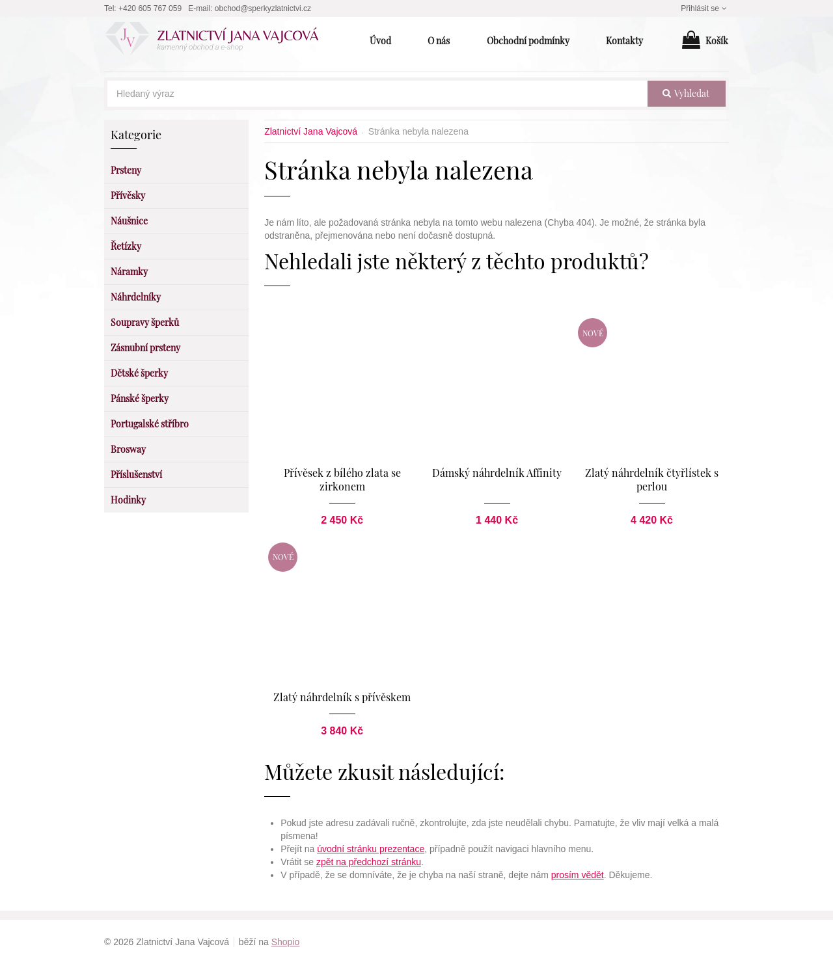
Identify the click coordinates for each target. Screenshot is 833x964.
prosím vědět (577, 875)
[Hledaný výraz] (377, 94)
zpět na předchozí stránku (368, 862)
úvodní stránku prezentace (370, 849)
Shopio (285, 942)
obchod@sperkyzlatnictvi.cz (263, 8)
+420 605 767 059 (150, 8)
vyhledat (685, 93)
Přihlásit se (705, 8)
